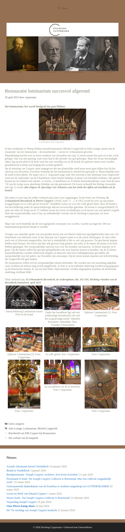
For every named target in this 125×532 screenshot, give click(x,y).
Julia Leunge (15, 428)
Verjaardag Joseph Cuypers (22, 501)
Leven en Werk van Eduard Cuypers (27, 493)
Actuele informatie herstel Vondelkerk (28, 466)
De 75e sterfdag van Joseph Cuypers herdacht (32, 510)
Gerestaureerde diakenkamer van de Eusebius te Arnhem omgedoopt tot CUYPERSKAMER (58, 486)
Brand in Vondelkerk (18, 470)
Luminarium (29, 428)
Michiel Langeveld (47, 428)
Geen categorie (16, 423)
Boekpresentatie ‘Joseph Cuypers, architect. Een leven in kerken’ (42, 474)
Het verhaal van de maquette (23, 438)
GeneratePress (85, 527)
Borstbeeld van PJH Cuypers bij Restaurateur (32, 433)
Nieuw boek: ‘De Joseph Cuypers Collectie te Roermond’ (38, 497)
